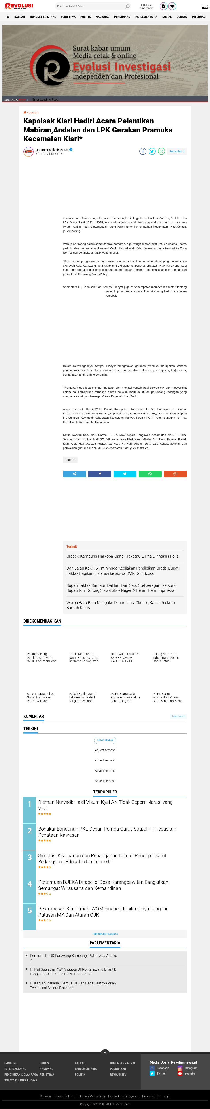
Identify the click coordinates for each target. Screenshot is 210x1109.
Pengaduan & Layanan (123, 1096)
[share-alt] (74, 474)
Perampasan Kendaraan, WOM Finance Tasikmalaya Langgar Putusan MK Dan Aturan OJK (103, 912)
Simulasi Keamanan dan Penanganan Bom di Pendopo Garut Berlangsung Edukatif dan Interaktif (103, 859)
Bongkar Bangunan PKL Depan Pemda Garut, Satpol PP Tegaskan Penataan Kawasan (108, 832)
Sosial (167, 17)
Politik (86, 17)
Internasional (15, 1069)
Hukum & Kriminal (43, 17)
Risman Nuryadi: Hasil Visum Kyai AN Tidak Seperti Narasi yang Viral (106, 805)
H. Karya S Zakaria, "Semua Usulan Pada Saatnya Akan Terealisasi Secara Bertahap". (73, 986)
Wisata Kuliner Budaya (20, 1080)
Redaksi (45, 1096)
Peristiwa (68, 17)
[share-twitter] (152, 151)
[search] (93, 6)
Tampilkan (178, 716)
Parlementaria (147, 17)
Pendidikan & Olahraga (21, 1075)
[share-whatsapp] (161, 151)
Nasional (103, 17)
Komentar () (177, 151)
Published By (151, 1096)
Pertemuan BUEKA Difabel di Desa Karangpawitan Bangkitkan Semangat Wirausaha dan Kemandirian (104, 885)
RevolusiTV (118, 1075)
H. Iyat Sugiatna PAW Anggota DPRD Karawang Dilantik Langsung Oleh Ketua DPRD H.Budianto (73, 972)
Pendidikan (123, 17)
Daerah (20, 17)
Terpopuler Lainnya (105, 934)
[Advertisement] (41, 226)
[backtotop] (105, 1053)
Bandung (10, 1063)
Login (166, 1096)
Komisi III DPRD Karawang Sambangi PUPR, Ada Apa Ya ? (73, 958)
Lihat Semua (105, 740)
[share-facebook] (142, 151)
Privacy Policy (63, 1096)
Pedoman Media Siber (90, 1096)
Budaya (183, 17)
